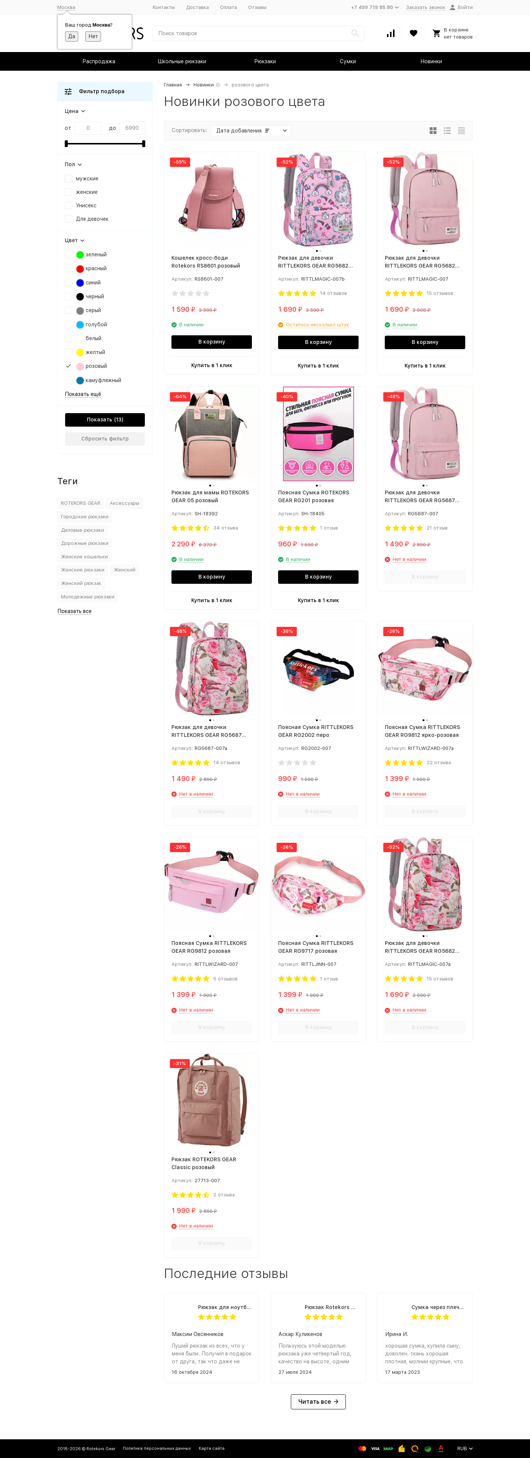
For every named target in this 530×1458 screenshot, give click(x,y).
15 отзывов (440, 293)
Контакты (164, 7)
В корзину (211, 342)
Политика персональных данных (157, 1448)
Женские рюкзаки (82, 570)
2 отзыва (224, 1195)
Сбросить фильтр (105, 439)
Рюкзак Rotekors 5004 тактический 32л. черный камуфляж (331, 1307)
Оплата (228, 7)
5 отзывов (225, 979)
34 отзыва (225, 528)
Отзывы (257, 7)
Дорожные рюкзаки (85, 543)
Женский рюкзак (81, 583)
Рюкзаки (265, 61)
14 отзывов (333, 293)
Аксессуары (124, 503)
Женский (124, 570)
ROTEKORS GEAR (80, 503)
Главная (173, 85)
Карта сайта (212, 1448)
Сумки (348, 61)
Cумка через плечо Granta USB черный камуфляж (438, 1307)
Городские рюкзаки (85, 516)
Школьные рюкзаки (182, 61)
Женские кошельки (84, 556)
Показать (99, 420)
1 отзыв (329, 528)
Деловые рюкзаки (82, 530)
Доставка (197, 7)
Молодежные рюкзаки (88, 597)
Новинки (431, 61)
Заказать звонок (425, 7)
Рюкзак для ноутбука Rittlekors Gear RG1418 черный (225, 1307)
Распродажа (98, 61)
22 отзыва (439, 762)
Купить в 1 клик (211, 365)
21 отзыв (437, 528)
